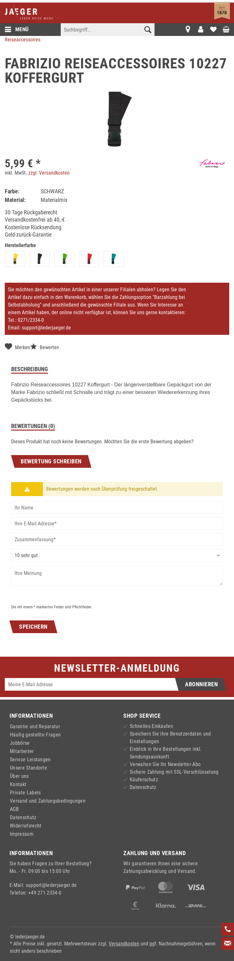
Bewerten (44, 346)
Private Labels (25, 793)
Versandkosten (124, 944)
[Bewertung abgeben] (117, 555)
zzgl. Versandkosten (49, 173)
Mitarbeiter (22, 751)
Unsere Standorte (28, 768)
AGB (14, 809)
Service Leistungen (30, 760)
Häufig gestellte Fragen (35, 735)
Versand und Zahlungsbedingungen (48, 801)
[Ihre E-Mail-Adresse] (117, 523)
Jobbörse (20, 743)
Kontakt (18, 784)
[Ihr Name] (117, 507)
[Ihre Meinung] (117, 576)
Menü (17, 29)
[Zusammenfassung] (117, 539)
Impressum (21, 834)
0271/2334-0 (31, 320)
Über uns (19, 776)
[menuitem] (107, 33)
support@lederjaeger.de (46, 328)
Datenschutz (23, 817)
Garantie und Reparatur (35, 726)
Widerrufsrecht (25, 826)
